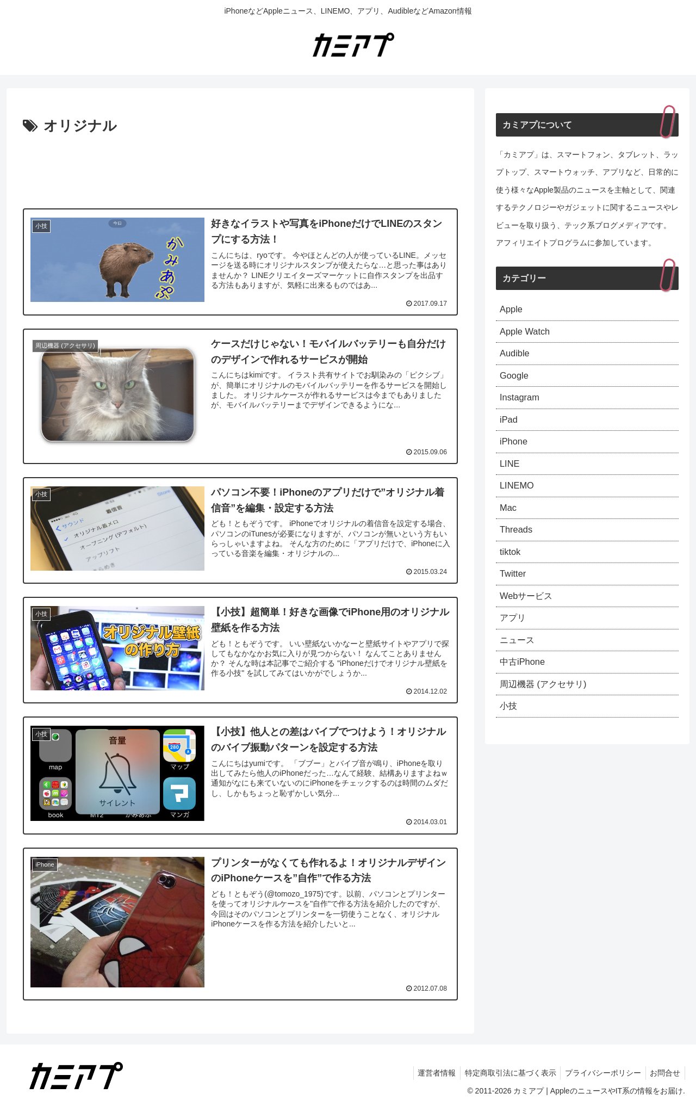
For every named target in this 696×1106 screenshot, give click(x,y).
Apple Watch (527, 334)
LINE (510, 475)
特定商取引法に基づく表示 (504, 1072)
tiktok (511, 570)
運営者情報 (428, 1072)
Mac (509, 522)
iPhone (515, 452)
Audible (516, 357)
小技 (509, 735)
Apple (512, 310)
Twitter (514, 593)
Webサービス (529, 616)
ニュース (519, 664)
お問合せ (664, 1072)
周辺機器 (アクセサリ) (548, 711)
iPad (509, 428)
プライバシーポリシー (599, 1072)
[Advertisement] (240, 168)
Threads (518, 546)
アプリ (514, 640)
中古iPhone (525, 688)
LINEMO (518, 498)
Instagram (521, 404)
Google (515, 381)
